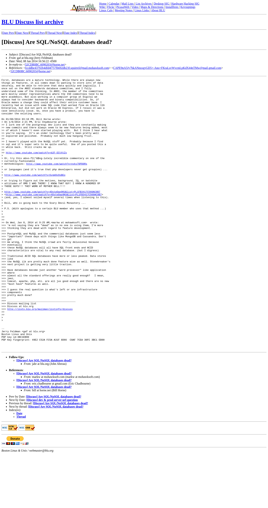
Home (103, 3)
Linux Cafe (106, 10)
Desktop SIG (162, 3)
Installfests (172, 7)
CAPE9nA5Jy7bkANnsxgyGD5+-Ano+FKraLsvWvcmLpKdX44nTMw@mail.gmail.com (167, 67)
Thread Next (54, 32)
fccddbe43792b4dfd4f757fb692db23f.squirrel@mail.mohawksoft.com (67, 67)
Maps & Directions (152, 7)
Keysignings (187, 7)
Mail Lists (127, 3)
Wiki (102, 7)
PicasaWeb (123, 7)
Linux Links (142, 10)
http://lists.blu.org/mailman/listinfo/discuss (40, 355)
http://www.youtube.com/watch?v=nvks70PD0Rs (56, 181)
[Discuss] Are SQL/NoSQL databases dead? (44, 414)
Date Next (22, 32)
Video (135, 7)
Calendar (114, 3)
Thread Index (87, 32)
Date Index (70, 32)
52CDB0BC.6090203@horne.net (45, 64)
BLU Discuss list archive (32, 21)
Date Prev (8, 32)
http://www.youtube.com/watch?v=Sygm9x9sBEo (35, 194)
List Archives (144, 3)
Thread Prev (37, 32)
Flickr (111, 7)
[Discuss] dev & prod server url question (52, 454)
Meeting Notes (124, 10)
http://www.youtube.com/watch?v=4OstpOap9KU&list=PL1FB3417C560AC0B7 (52, 214)
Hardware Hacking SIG (185, 3)
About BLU (158, 10)
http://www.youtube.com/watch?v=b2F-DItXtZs (36, 167)
